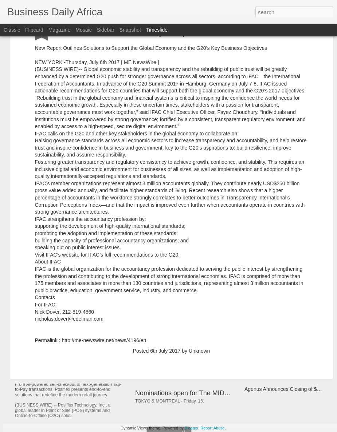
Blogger (191, 428)
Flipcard (34, 30)
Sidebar (105, 30)
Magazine (59, 30)
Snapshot (130, 30)
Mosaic (83, 30)
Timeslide (157, 30)
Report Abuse (212, 428)
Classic (12, 30)
